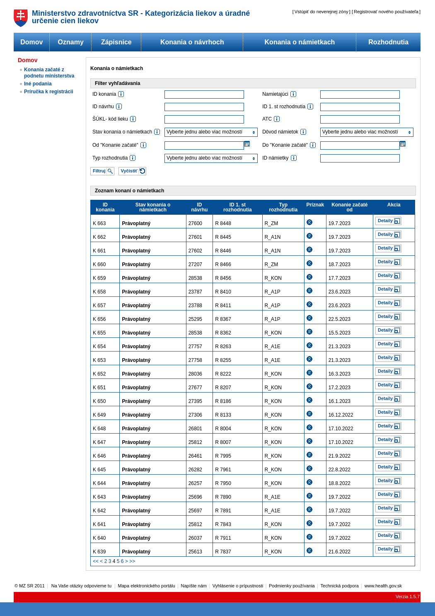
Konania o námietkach (300, 42)
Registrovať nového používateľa (386, 11)
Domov (31, 42)
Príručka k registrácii (48, 92)
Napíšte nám (194, 585)
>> (132, 561)
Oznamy (71, 42)
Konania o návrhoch (192, 42)
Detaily (385, 220)
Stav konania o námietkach (153, 207)
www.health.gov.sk (383, 585)
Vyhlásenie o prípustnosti (238, 585)
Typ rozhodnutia (283, 207)
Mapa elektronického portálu (146, 585)
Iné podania (38, 84)
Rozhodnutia (388, 42)
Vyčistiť (129, 170)
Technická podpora (340, 585)
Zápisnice (116, 42)
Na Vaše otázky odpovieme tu (82, 585)
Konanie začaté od (349, 207)
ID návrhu (199, 207)
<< (96, 561)
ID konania (105, 207)
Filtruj (99, 170)
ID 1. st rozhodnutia (237, 207)
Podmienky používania (292, 585)
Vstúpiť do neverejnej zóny (321, 11)
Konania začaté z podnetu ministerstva (49, 73)
